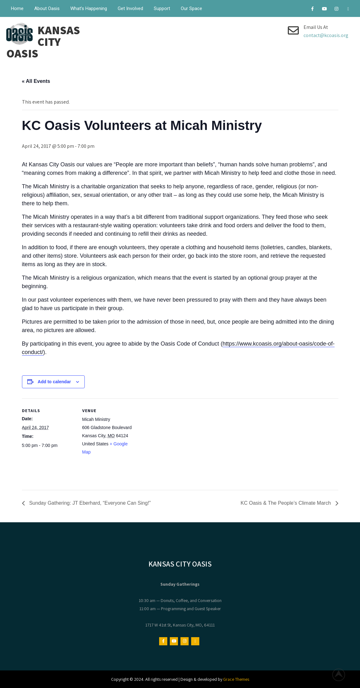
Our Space (191, 8)
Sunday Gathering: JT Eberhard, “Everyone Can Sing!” (89, 503)
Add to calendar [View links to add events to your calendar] (54, 381)
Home (17, 8)
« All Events (36, 81)
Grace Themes (236, 679)
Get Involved (130, 8)
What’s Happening (88, 8)
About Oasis (47, 8)
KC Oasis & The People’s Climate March (286, 503)
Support (162, 8)
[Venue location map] (175, 442)
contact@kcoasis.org (326, 35)
